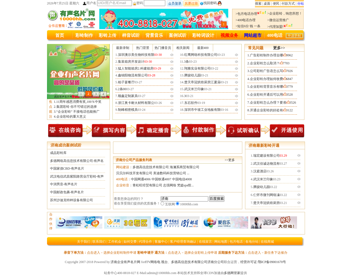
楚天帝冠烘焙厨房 (266, 203)
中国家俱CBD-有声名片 (67, 168)
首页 (59, 35)
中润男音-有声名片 (64, 184)
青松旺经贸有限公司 (147, 185)
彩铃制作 (84, 35)
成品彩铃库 (58, 153)
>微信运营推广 (278, 20)
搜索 (258, 3)
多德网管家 (232, 273)
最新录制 (122, 48)
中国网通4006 (141, 179)
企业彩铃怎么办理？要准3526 (273, 102)
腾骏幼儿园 (192, 75)
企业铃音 (122, 185)
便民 (276, 3)
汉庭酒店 (259, 171)
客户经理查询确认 (183, 242)
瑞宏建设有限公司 (266, 156)
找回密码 (208, 3)
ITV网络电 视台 (156, 262)
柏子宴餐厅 (126, 82)
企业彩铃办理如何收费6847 (271, 79)
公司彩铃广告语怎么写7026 (271, 71)
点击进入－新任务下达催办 (267, 253)
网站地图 (220, 242)
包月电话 (236, 242)
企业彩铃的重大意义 (71, 116)
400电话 (274, 35)
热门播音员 (163, 48)
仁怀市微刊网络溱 (266, 195)
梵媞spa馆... (185, 185)
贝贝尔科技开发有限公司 (134, 173)
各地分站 (251, 242)
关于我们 (83, 242)
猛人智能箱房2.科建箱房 (135, 68)
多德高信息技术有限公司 (151, 167)
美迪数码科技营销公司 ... (171, 173)
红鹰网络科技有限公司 (200, 55)
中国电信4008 (182, 179)
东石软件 (190, 103)
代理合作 (145, 242)
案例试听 (177, 35)
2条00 (122, 89)
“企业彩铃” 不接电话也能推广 (78, 112)
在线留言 (205, 242)
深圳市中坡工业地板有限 (202, 110)
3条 (186, 61)
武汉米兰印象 (194, 89)
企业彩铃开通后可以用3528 (271, 94)
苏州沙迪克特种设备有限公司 (71, 200)
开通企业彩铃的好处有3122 (271, 110)
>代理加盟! (280, 27)
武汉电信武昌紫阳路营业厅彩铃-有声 (77, 176)
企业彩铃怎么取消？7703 (270, 63)
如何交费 (130, 242)
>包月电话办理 (251, 14)
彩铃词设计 (203, 35)
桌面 (267, 3)
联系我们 (99, 242)
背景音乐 (154, 35)
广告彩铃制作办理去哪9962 (271, 55)
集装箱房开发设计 (131, 61)
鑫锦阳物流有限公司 (133, 75)
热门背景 (142, 48)
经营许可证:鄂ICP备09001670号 (263, 262)
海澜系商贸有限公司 (184, 167)
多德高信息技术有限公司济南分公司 (197, 262)
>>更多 (230, 160)
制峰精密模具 (128, 110)
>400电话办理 (246, 20)
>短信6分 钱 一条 (248, 26)
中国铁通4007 (161, 179)
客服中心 (161, 242)
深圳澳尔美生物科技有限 (136, 55)
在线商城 (267, 242)
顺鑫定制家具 (128, 96)
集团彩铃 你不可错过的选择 (76, 107)
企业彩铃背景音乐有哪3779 (271, 87)
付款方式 (288, 3)
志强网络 (169, 185)
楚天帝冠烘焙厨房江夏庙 (202, 82)
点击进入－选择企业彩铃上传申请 (192, 253)
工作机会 (114, 242)
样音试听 (131, 35)
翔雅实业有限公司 (197, 68)
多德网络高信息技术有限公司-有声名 (77, 161)
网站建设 (122, 167)
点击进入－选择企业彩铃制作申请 (111, 253)
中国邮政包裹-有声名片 (67, 192)
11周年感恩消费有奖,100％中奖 (79, 102)
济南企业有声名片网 (125, 262)
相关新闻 (182, 48)
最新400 (203, 48)
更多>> (279, 48)
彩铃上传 (107, 35)
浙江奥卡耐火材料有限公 (136, 103)
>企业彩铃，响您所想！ (284, 13)
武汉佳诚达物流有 (266, 163)
